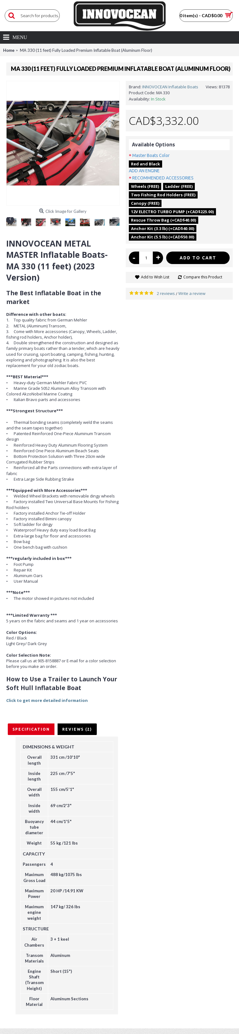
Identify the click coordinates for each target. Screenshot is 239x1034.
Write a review (191, 293)
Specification (31, 729)
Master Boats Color (151, 155)
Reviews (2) (77, 729)
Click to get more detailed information (47, 700)
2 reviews (166, 293)
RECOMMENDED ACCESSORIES (163, 177)
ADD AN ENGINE (144, 170)
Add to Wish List (155, 277)
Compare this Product (202, 277)
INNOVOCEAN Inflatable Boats (170, 87)
